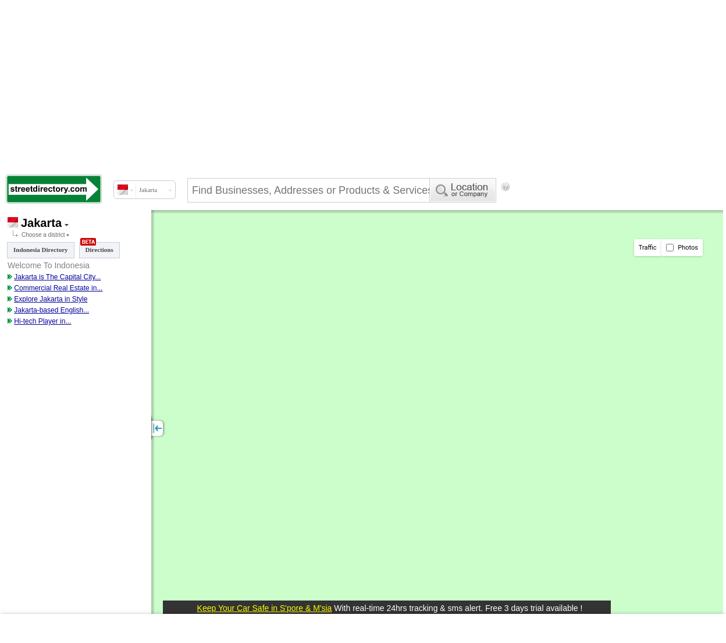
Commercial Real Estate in (55, 288)
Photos (682, 247)
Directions (96, 247)
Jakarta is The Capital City (54, 277)
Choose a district (43, 235)
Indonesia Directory (40, 249)
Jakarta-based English (48, 310)
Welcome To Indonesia (49, 265)
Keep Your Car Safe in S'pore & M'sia (264, 608)
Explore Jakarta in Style (50, 299)
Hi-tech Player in (39, 321)
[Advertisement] (352, 84)
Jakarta (41, 222)
